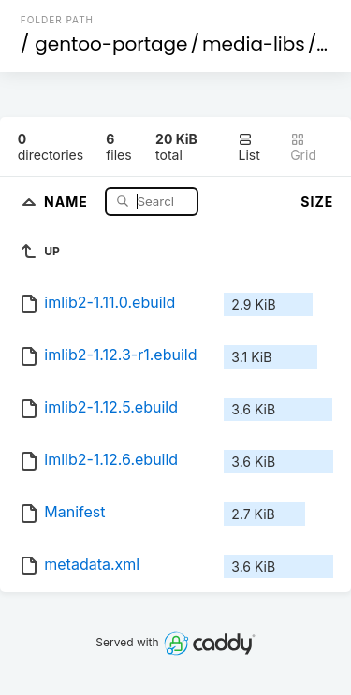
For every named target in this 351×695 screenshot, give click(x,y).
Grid (303, 147)
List (248, 147)
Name (68, 201)
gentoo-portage (111, 44)
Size (316, 202)
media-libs (253, 44)
